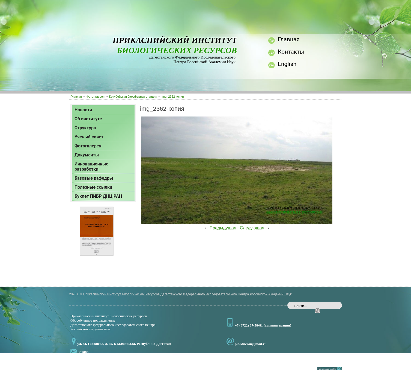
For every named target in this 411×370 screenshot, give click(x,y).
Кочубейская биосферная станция (133, 96)
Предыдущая (223, 228)
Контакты (291, 51)
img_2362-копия (173, 96)
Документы (87, 155)
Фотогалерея (96, 96)
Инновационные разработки (91, 166)
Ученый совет (89, 136)
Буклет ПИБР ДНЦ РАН (98, 196)
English (287, 64)
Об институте (88, 118)
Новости (83, 109)
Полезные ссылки (93, 187)
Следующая (252, 228)
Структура (85, 127)
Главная (76, 96)
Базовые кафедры (94, 178)
